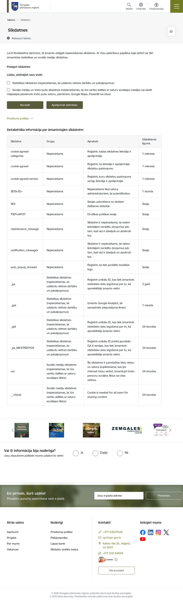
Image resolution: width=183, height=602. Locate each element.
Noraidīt (25, 105)
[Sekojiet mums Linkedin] (150, 532)
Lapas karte (58, 543)
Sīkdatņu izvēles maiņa (64, 549)
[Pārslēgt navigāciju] (176, 6)
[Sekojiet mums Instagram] (158, 532)
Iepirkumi (12, 532)
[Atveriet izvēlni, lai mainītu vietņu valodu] (141, 7)
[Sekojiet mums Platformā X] (166, 532)
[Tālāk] (170, 430)
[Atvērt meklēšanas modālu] (129, 7)
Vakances (13, 549)
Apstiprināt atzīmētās (64, 105)
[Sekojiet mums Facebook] (142, 532)
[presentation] (30, 471)
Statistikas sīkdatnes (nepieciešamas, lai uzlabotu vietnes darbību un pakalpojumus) (63, 83)
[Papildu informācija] (116, 559)
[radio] (78, 452)
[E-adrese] (105, 560)
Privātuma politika (18, 118)
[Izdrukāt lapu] (171, 31)
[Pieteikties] (164, 495)
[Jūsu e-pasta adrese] (118, 495)
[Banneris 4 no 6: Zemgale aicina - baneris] (126, 430)
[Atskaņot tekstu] (21, 38)
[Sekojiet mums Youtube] (142, 539)
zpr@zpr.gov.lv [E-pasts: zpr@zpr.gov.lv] (112, 537)
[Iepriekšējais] (13, 430)
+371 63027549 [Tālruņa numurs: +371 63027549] (112, 532)
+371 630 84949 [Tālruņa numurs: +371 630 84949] (113, 553)
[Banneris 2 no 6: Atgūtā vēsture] (56, 430)
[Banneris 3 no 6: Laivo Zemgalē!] (91, 430)
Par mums (13, 543)
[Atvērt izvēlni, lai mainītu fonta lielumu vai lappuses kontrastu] (156, 7)
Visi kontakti (116, 570)
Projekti (11, 537)
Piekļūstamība (59, 537)
